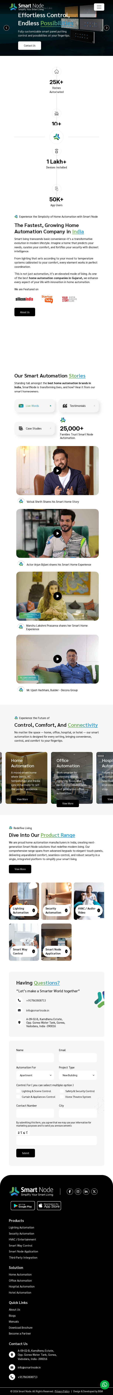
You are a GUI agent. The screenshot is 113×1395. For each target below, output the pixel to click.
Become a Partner (20, 1333)
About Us (14, 1309)
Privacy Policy (62, 1391)
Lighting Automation (21, 1227)
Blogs (12, 1315)
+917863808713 (36, 1000)
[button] (57, 470)
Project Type (78, 1071)
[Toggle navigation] (99, 7)
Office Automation (20, 1280)
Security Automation (21, 1233)
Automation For (35, 1071)
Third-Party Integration (23, 1257)
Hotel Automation (20, 1292)
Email (78, 1054)
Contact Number (35, 1109)
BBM (100, 1391)
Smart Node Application (23, 1251)
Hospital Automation (22, 1286)
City (78, 1109)
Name (35, 1054)
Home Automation (20, 1274)
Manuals (14, 1321)
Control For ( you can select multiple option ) (45, 1085)
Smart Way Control (20, 1245)
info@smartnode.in (37, 1010)
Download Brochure (21, 1327)
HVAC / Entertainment (22, 1239)
